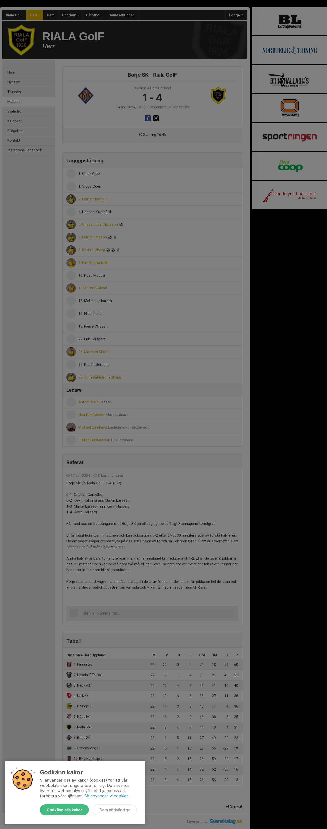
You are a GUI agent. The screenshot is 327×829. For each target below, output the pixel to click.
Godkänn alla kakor (64, 809)
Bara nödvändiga (114, 809)
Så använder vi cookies (106, 795)
